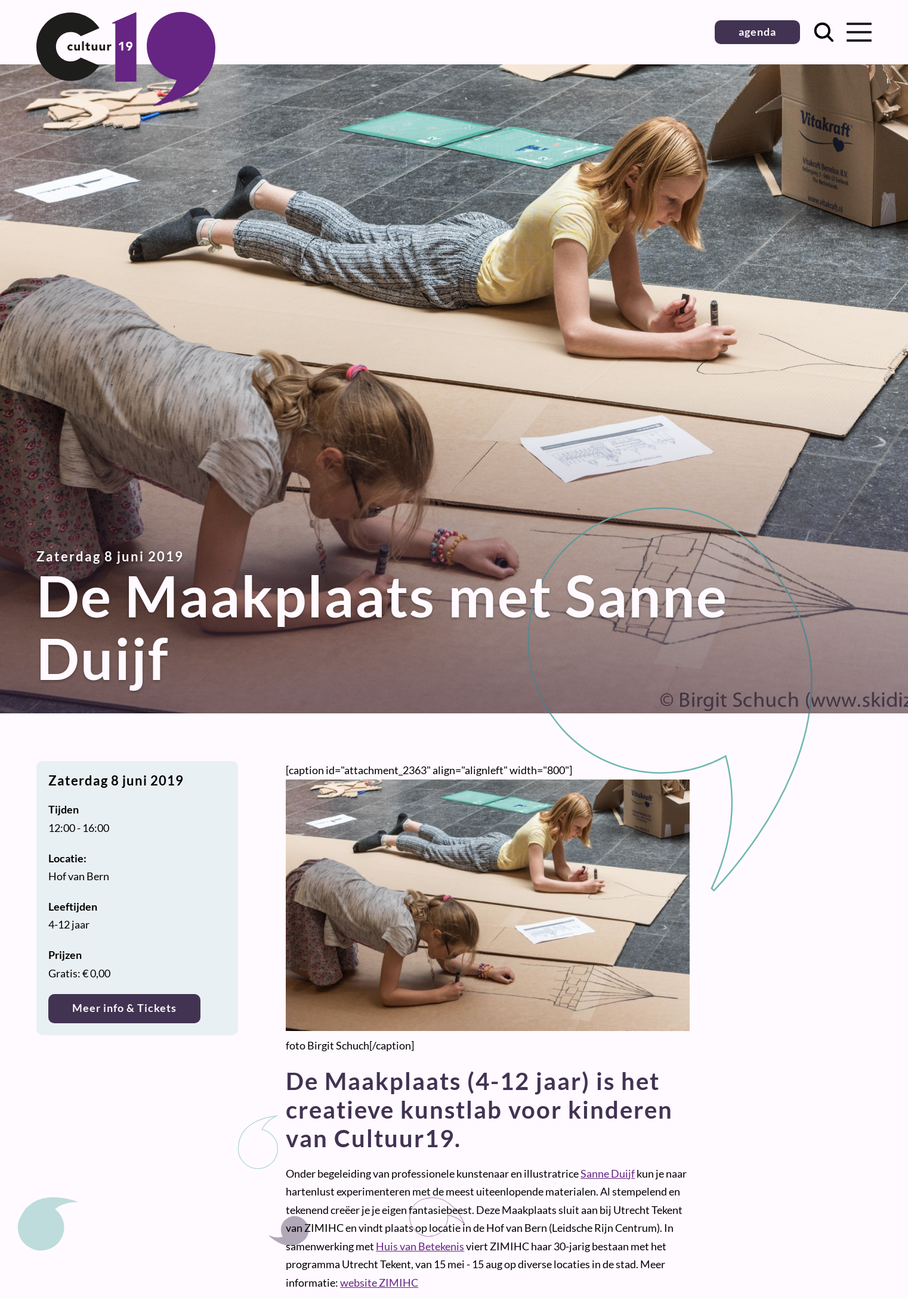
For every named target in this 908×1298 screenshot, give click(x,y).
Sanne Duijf (607, 1173)
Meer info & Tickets (124, 1007)
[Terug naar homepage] (125, 101)
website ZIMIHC (379, 1282)
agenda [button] (757, 31)
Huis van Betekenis (420, 1246)
